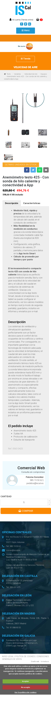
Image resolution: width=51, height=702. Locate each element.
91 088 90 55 (15, 627)
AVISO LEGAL (8, 656)
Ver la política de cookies (25, 692)
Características (31, 203)
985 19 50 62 (36, 480)
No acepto (25, 687)
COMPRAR (25, 510)
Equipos (44, 74)
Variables (17, 74)
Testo (9, 74)
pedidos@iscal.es (35, 483)
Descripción (11, 203)
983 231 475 (15, 587)
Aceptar (25, 681)
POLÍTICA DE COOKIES (25, 656)
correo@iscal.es (13, 550)
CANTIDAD (6, 496)
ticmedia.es (45, 661)
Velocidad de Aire (30, 74)
